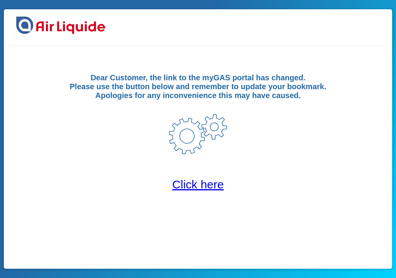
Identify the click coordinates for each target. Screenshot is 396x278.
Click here (198, 184)
